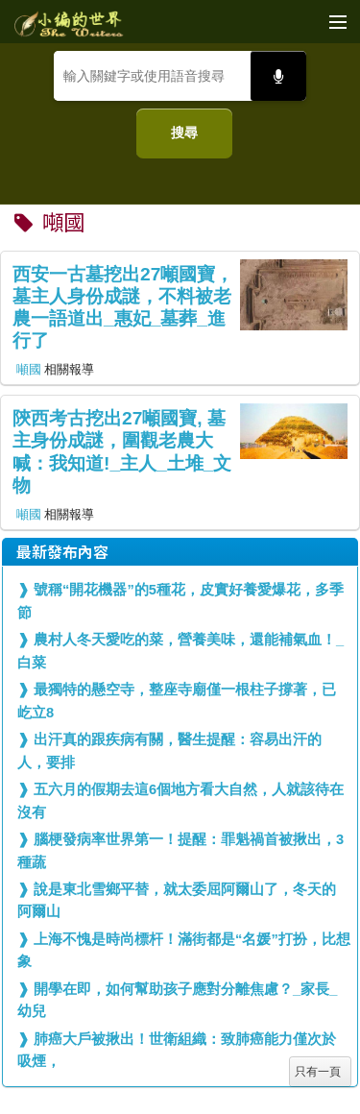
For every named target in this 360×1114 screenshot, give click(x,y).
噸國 (28, 369)
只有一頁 (318, 1071)
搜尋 (184, 132)
